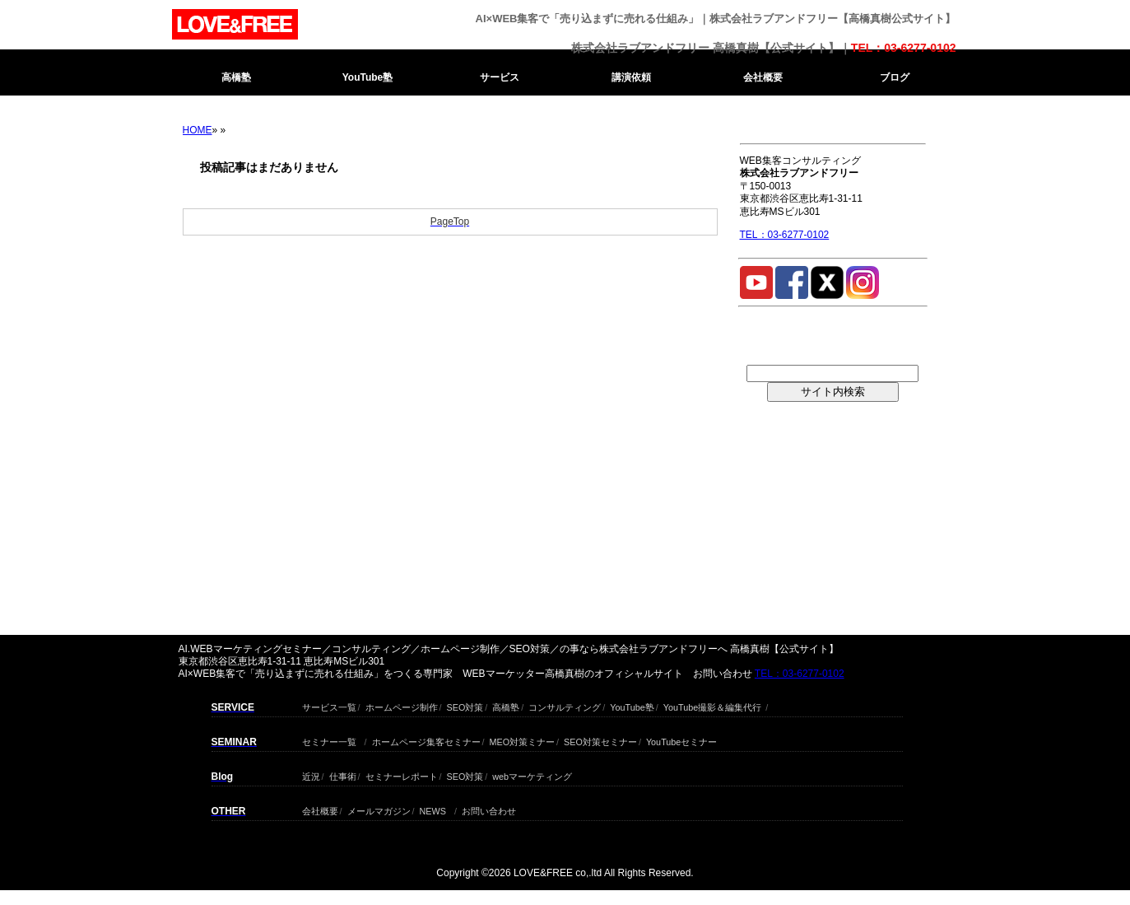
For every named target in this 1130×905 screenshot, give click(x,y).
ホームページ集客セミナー (426, 740)
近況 (311, 774)
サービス (499, 77)
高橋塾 (236, 77)
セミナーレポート (401, 774)
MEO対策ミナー (523, 740)
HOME (197, 130)
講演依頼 (631, 77)
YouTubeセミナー (681, 740)
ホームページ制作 (401, 705)
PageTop (449, 221)
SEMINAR (234, 742)
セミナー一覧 (329, 740)
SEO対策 (465, 705)
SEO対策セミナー (600, 740)
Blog (223, 776)
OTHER (229, 811)
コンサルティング (564, 705)
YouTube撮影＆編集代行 (712, 705)
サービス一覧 (329, 705)
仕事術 (342, 774)
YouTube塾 (367, 77)
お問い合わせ (489, 809)
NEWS (433, 809)
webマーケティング (532, 774)
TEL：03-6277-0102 (903, 47)
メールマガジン (379, 809)
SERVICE (233, 707)
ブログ (894, 77)
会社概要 (763, 77)
